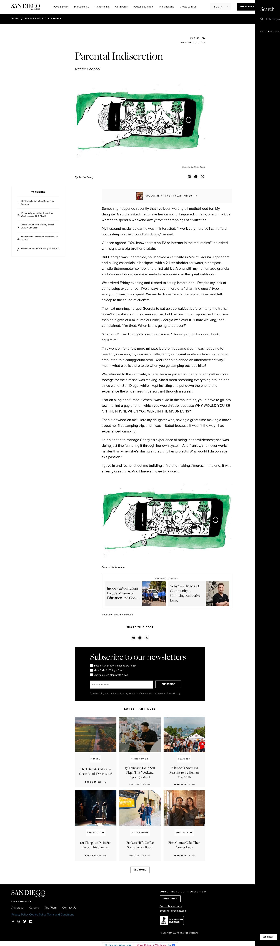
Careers (34, 907)
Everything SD (81, 7)
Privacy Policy (20, 914)
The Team (50, 907)
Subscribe (247, 6)
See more (140, 869)
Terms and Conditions (60, 914)
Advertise (17, 907)
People (56, 18)
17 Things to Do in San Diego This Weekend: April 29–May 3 (37, 215)
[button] (189, 176)
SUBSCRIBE (171, 684)
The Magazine (166, 7)
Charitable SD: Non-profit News (109, 675)
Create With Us (188, 7)
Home (15, 18)
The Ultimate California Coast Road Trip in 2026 (39, 238)
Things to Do (102, 7)
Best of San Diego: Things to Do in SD (113, 666)
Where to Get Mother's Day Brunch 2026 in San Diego (37, 226)
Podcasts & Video (143, 7)
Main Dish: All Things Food (106, 670)
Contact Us (69, 907)
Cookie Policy (37, 914)
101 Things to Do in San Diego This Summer (37, 203)
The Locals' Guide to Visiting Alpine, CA (40, 248)
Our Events (121, 7)
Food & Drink (60, 7)
